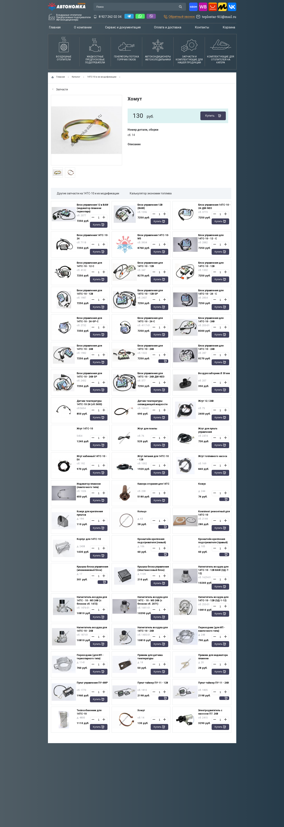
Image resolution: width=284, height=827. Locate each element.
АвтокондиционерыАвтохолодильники (158, 58)
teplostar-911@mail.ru (219, 16)
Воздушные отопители (63, 58)
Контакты (202, 27)
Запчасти (60, 89)
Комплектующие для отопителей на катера (220, 59)
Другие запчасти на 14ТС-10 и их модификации (88, 193)
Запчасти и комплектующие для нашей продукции (189, 59)
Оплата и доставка (167, 27)
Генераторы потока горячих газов (126, 58)
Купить (210, 115)
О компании (83, 27)
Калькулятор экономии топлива (151, 193)
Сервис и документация (123, 27)
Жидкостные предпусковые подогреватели (95, 59)
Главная (55, 27)
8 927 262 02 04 (110, 17)
